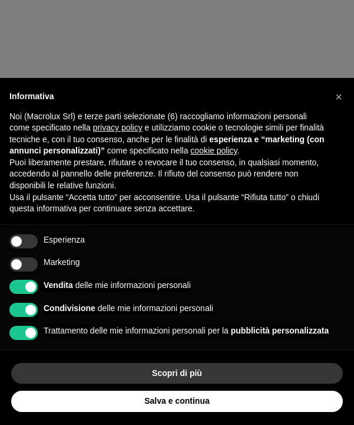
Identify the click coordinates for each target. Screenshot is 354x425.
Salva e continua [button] (176, 401)
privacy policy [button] (118, 127)
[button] (338, 96)
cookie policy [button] (213, 150)
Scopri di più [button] (177, 373)
